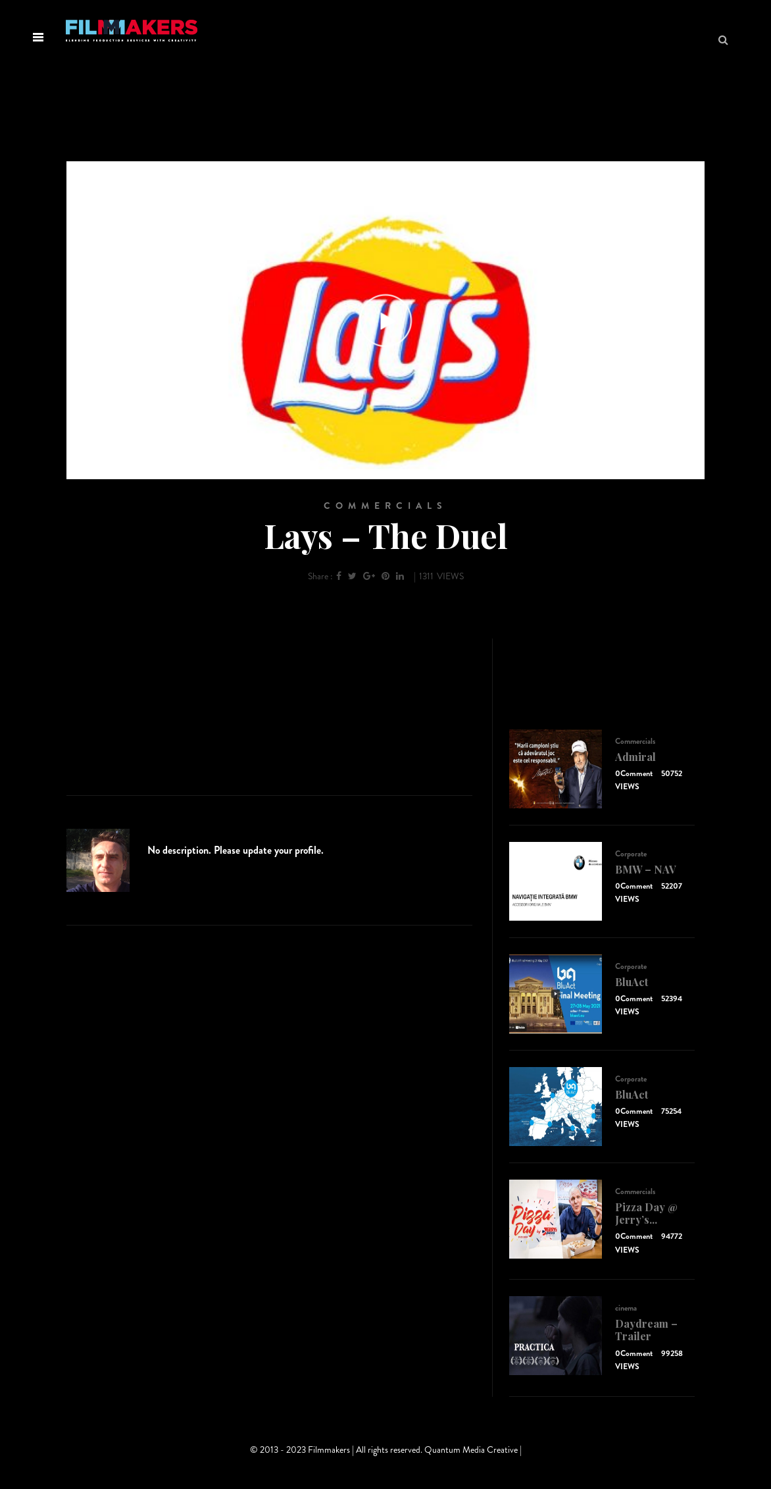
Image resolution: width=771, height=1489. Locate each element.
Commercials (385, 505)
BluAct (631, 982)
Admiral (635, 757)
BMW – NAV (645, 869)
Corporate (631, 854)
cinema (626, 1308)
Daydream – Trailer (646, 1330)
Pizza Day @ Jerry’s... (646, 1213)
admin (168, 835)
